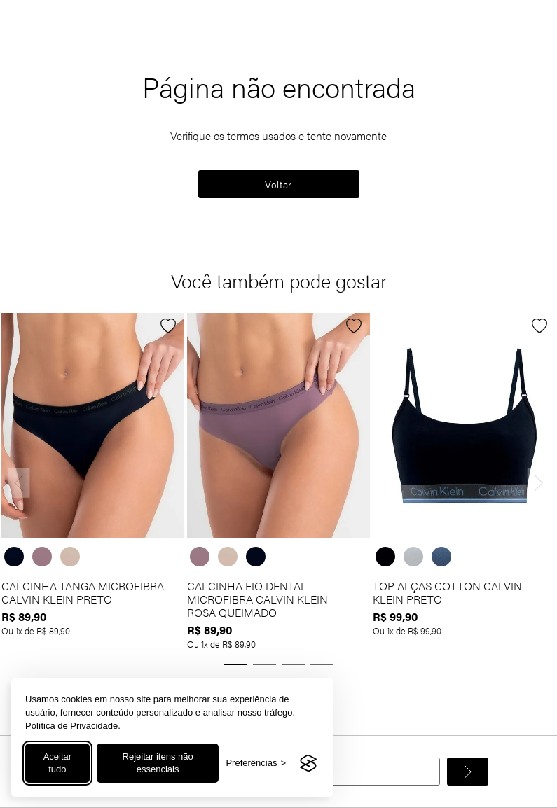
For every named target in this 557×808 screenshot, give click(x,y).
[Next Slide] (539, 483)
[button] (235, 664)
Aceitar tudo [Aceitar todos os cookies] (57, 762)
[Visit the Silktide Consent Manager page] (308, 763)
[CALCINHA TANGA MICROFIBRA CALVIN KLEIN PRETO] (92, 482)
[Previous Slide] (19, 483)
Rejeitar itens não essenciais (158, 762)
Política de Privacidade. (73, 725)
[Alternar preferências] (256, 763)
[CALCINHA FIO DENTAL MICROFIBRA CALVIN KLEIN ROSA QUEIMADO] (278, 482)
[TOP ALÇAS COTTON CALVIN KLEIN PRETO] (464, 482)
